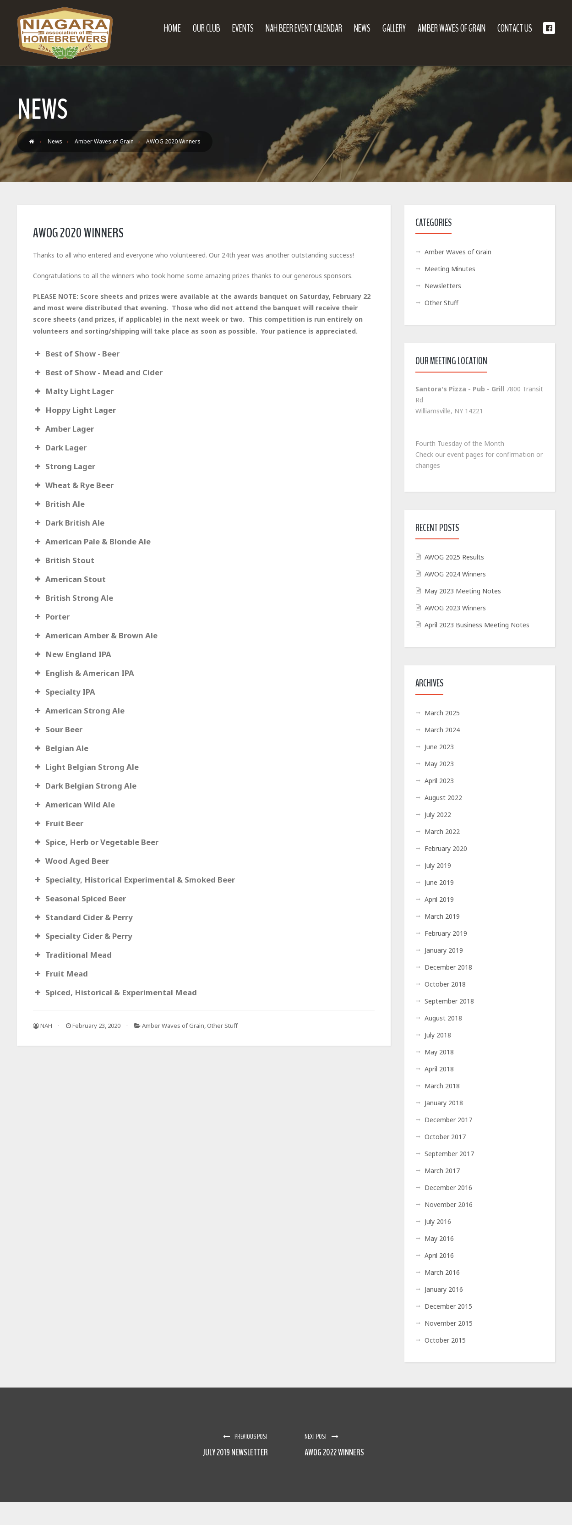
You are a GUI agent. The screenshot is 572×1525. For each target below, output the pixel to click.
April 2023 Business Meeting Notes (477, 624)
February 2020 (446, 848)
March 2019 (442, 916)
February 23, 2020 (93, 1025)
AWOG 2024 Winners (455, 574)
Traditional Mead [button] (72, 954)
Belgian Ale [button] (60, 748)
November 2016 (449, 1204)
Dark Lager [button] (60, 447)
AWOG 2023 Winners (455, 607)
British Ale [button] (59, 504)
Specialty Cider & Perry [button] (82, 936)
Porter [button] (51, 616)
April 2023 (439, 780)
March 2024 (442, 729)
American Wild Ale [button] (74, 804)
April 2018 (439, 1068)
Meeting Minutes (450, 268)
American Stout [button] (69, 579)
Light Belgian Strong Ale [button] (86, 767)
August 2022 (443, 797)
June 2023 (439, 746)
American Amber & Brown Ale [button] (95, 635)
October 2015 (445, 1340)
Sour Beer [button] (57, 729)
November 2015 (449, 1323)
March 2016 (442, 1272)
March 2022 (442, 831)
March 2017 (442, 1170)
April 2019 (439, 899)
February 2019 (446, 933)
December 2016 (448, 1187)
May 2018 (439, 1052)
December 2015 (448, 1306)
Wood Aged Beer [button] (71, 861)
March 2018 (442, 1085)
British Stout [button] (63, 560)
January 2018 (444, 1102)
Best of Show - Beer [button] (76, 353)
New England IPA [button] (72, 654)
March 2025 (442, 712)
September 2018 (449, 1001)
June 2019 (439, 882)
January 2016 (444, 1289)
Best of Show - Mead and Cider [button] (98, 372)
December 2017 (448, 1119)
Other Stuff (222, 1025)
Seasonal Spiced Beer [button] (79, 898)
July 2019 (438, 865)
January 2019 (444, 950)
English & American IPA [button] (83, 673)
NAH (42, 1025)
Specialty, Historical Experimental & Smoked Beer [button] (134, 879)
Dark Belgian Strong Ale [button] (84, 785)
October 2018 (445, 984)
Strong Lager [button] (64, 466)
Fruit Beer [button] (58, 823)
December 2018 (448, 967)
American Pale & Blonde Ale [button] (92, 541)
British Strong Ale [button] (73, 597)
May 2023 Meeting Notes (463, 591)
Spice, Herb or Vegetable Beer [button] (95, 842)
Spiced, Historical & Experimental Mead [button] (115, 992)
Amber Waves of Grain (173, 1025)
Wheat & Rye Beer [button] (73, 485)
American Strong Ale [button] (79, 710)
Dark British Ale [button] (68, 522)
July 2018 (438, 1035)
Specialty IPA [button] (64, 691)
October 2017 (445, 1136)
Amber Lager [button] (63, 428)
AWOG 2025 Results (454, 557)
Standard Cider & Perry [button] (83, 917)
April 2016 (439, 1255)
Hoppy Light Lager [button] (74, 410)
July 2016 (438, 1221)
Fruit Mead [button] (60, 973)
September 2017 (449, 1153)
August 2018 (443, 1018)
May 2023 (439, 763)
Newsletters (443, 285)
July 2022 (438, 814)
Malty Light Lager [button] (73, 391)
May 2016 (439, 1238)
